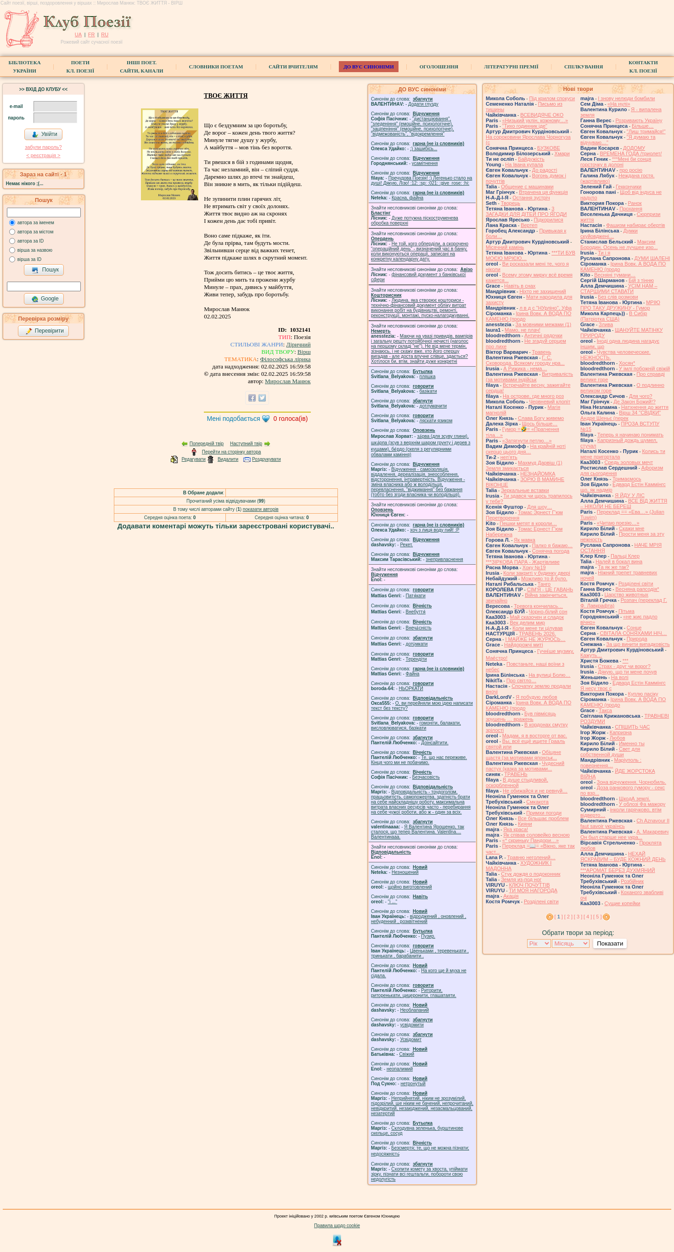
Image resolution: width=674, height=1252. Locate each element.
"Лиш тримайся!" (646, 131)
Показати (610, 943)
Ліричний (298, 344)
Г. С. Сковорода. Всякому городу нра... (525, 360)
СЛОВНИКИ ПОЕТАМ (216, 66)
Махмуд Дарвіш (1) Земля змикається (524, 465)
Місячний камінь (505, 247)
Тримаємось (626, 479)
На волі (620, 677)
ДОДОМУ (634, 148)
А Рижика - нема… (525, 368)
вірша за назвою (34, 250)
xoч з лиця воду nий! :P (434, 530)
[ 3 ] (578, 916)
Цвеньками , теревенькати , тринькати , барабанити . (420, 953)
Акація (510, 896)
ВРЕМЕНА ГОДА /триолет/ (631, 153)
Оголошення (439, 66)
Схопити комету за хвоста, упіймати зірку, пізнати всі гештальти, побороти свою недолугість (419, 1174)
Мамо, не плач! (522, 330)
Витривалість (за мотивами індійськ (529, 376)
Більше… (643, 126)
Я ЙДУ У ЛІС (630, 495)
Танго (544, 584)
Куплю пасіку (643, 694)
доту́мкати (417, 643)
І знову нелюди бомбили (626, 98)
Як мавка (524, 540)
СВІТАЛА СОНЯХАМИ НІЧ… (633, 633)
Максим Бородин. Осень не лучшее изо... (618, 244)
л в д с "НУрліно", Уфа (545, 308)
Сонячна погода (550, 551)
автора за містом (35, 231)
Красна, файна (407, 197)
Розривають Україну (638, 120)
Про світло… (521, 680)
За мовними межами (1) (544, 324)
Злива (606, 324)
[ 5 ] (597, 916)
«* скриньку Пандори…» (530, 840)
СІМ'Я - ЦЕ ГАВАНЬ (550, 589)
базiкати (428, 391)
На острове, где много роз (533, 396)
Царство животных (626, 594)
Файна (413, 673)
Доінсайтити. (434, 742)
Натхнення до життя (644, 407)
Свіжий (407, 1054)
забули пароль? (43, 147)
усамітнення (425, 163)
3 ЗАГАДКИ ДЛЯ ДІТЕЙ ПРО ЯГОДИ (526, 211)
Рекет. (406, 544)
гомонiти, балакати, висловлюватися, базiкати (416, 725)
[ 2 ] (568, 916)
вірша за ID (29, 259)
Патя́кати (416, 595)
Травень (541, 352)
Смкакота (537, 801)
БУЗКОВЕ (548, 148)
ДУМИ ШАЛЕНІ (652, 258)
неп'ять (508, 457)
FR (91, 34)
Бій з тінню (641, 280)
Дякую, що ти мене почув (627, 671)
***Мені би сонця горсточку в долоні (615, 161)
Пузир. (428, 936)
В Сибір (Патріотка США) (613, 316)
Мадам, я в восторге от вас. (534, 735)
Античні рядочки (543, 335)
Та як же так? (613, 567)
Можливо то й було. (544, 578)
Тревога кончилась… (538, 606)
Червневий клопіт (549, 401)
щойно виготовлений (410, 886)
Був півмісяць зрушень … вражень (521, 716)
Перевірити (44, 331)
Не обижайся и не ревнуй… (535, 790)
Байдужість (531, 159)
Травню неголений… (531, 857)
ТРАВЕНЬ (516, 774)
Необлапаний (414, 1010)
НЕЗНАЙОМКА (537, 473)
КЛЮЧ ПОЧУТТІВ (529, 885)
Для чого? (640, 396)
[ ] (559, 916)
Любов (617, 738)
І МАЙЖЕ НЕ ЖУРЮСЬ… (535, 639)
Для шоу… (539, 507)
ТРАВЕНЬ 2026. (537, 633)
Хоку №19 (534, 567)
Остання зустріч (531, 197)
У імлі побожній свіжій (644, 368)
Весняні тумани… (614, 275)
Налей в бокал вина (618, 561)
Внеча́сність (419, 627)
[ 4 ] (588, 916)
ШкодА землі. (634, 798)
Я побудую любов (536, 697)
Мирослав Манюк (288, 381)
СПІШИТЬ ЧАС (632, 727)
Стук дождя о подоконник (530, 874)
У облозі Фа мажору (642, 804)
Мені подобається (233, 418)
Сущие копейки (622, 903)
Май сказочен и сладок (537, 617)
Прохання (630, 208)
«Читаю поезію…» (618, 523)
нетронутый (412, 1083)
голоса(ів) (291, 418)
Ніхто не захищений (542, 291)
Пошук (45, 270)
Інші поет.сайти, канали (141, 67)
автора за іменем (35, 222)
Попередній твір (207, 443)
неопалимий (400, 1068)
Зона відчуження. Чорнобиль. (631, 782)
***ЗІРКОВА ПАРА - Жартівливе (523, 562)
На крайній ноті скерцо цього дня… (526, 448)
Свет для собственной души (610, 751)
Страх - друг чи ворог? (624, 666)
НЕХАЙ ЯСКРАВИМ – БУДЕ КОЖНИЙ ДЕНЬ (623, 856)
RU (104, 34)
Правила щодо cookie (337, 1225)
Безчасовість (426, 777)
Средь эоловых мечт (628, 462)
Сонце (634, 627)
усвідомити (411, 1024)
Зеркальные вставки (525, 490)
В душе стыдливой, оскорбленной (517, 782)
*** (626, 660)
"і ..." (392, 901)
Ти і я (604, 252)
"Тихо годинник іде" (524, 126)
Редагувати (193, 459)
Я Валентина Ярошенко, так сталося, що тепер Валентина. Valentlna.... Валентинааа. (417, 831)
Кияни (525, 824)
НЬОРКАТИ (411, 688)
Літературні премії (511, 66)
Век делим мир (527, 622)
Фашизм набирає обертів (635, 225)
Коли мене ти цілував (537, 628)
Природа (637, 638)
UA (78, 34)
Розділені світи (541, 901)
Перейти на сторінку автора (231, 451)
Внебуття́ (416, 611)
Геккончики (628, 186)
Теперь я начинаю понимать (630, 434)
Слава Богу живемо (541, 418)
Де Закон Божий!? (634, 401)
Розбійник (632, 881)
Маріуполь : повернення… (610, 762)
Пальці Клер (625, 556)
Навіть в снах (519, 286)
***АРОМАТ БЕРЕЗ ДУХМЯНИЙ (617, 870)
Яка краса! (515, 829)
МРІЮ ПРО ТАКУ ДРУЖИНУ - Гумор (620, 305)
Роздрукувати (266, 459)
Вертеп (529, 225)
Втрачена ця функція (543, 192)
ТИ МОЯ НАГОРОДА (533, 890)
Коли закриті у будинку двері (536, 573)
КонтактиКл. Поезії (643, 67)
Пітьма (626, 611)
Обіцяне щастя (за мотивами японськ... (523, 754)
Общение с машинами (527, 186)
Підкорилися (548, 219)
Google (45, 299)
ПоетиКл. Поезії (81, 67)
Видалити (228, 459)
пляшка (428, 376)
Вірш (304, 351)
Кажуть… (591, 655)
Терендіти (416, 659)
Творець (510, 203)
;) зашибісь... (423, 148)
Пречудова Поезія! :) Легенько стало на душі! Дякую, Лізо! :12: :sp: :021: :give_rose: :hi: (421, 181)
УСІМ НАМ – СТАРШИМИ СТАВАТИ (618, 288)
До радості (544, 170)
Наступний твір (246, 443)
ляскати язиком (436, 420)
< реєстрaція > (43, 155)
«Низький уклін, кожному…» (535, 120)
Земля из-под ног (521, 879)
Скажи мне (631, 528)
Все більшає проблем (543, 818)
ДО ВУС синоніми (368, 66)
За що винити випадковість (637, 644)
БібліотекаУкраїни (24, 67)
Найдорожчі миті (523, 644)
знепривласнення (444, 559)
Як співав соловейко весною (536, 835)
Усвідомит (410, 1039)
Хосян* (627, 363)
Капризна (621, 732)
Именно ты (632, 743)
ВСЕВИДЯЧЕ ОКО (541, 115)
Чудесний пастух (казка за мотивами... (525, 765)
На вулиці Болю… (549, 675)
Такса (605, 710)
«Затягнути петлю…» (527, 440)
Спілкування (583, 66)
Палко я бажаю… (552, 545)
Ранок (635, 203)
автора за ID (30, 241)
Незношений (405, 872)
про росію (630, 170)
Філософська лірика (285, 359)
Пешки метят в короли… (528, 523)
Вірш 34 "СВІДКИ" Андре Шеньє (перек (620, 415)
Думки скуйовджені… (609, 233)
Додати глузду (423, 104)
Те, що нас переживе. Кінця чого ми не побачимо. (419, 760)
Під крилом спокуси (552, 98)
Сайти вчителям (293, 66)
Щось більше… (540, 423)
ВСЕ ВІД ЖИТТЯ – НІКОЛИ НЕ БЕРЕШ (623, 503)
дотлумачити (433, 405)
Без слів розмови (618, 297)
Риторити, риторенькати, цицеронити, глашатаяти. (413, 993)
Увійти (44, 134)
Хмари (562, 153)
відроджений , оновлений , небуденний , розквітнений (418, 919)
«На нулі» (618, 104)
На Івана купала (524, 164)
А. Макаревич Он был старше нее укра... (624, 834)
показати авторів (261, 509)
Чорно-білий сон (548, 611)
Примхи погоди (544, 813)
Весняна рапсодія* (637, 589)
